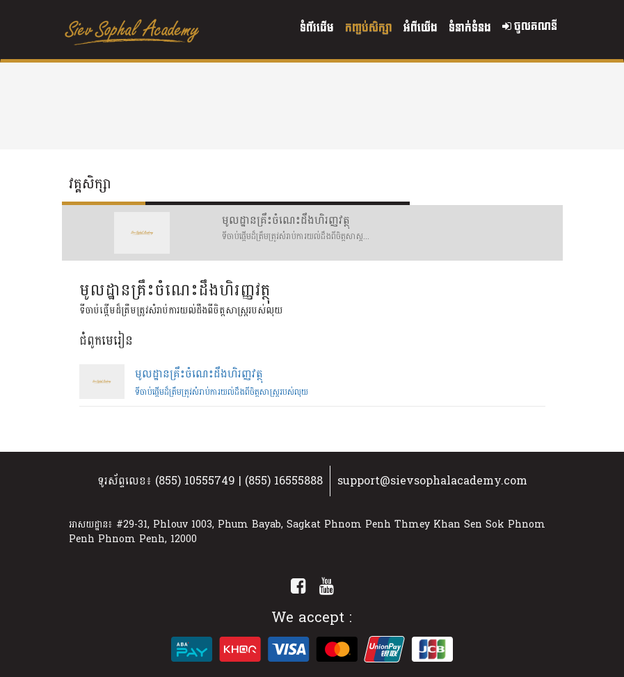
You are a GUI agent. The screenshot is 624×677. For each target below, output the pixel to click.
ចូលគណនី (529, 26)
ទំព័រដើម (317, 28)
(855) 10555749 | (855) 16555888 (239, 481)
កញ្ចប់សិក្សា (368, 28)
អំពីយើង (420, 28)
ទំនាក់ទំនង (470, 28)
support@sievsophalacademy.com (432, 481)
